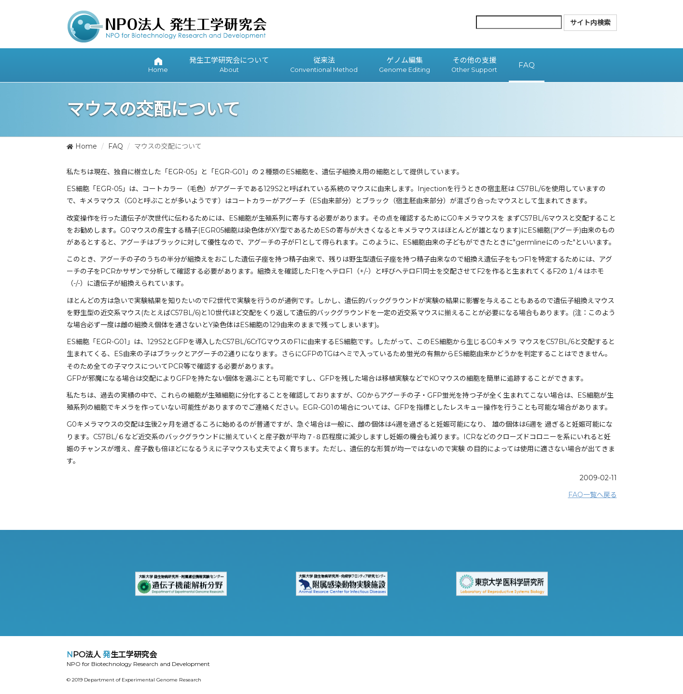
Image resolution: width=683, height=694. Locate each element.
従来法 (324, 65)
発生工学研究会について (229, 65)
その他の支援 (474, 65)
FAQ (115, 146)
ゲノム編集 (404, 65)
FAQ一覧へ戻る (592, 494)
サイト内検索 (590, 22)
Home (82, 146)
